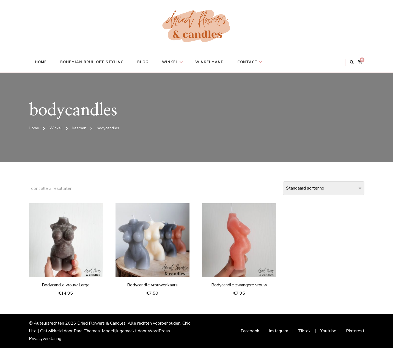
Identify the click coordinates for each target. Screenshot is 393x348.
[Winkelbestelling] (323, 188)
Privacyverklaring (45, 339)
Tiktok (304, 331)
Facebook (250, 331)
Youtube (328, 331)
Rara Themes (87, 331)
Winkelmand (209, 62)
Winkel (170, 62)
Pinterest (355, 331)
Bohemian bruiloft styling (92, 62)
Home (41, 62)
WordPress (159, 331)
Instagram (278, 331)
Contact (247, 62)
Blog (143, 62)
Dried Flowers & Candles (101, 323)
